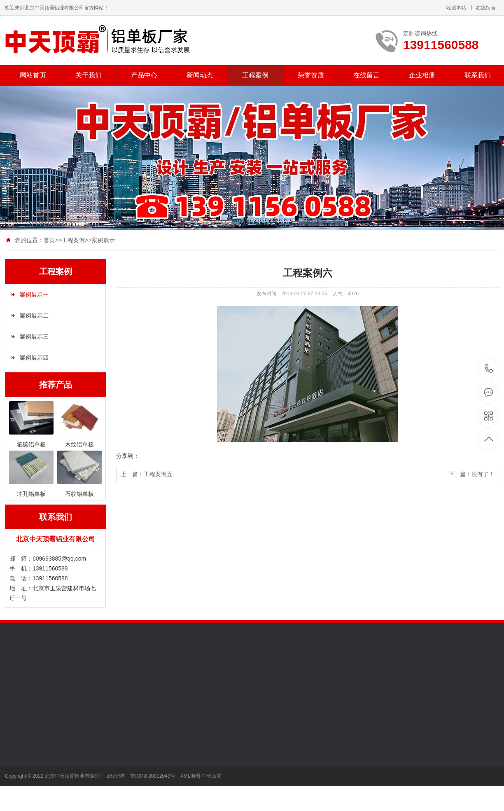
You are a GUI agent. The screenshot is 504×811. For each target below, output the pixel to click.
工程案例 (255, 75)
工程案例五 (158, 474)
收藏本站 (456, 8)
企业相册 (422, 75)
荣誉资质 (311, 75)
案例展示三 (34, 336)
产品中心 (144, 75)
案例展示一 (106, 240)
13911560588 (489, 368)
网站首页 (33, 75)
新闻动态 (200, 75)
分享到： (127, 456)
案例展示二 (34, 315)
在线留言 (486, 8)
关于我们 (88, 75)
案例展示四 (34, 357)
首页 (49, 240)
